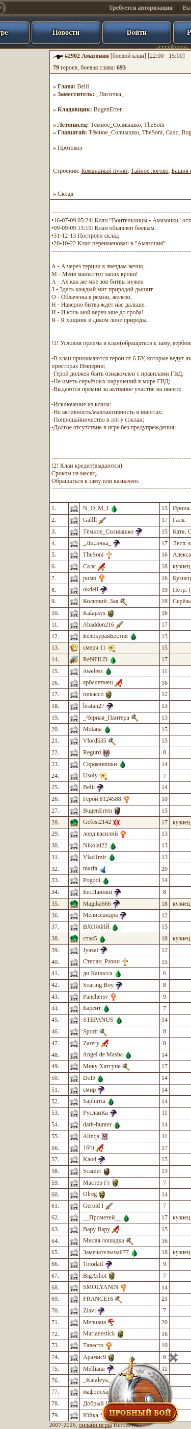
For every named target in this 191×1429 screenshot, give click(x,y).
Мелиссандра (100, 914)
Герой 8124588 (102, 798)
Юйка (90, 1415)
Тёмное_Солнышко (115, 124)
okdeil (90, 589)
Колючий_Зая (100, 601)
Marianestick (99, 1333)
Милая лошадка (103, 1240)
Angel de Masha (103, 1054)
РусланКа (95, 1112)
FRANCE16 (98, 1298)
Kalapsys (94, 612)
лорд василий (100, 833)
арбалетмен (98, 682)
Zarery (91, 1043)
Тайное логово (150, 170)
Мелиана (94, 1322)
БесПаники (97, 891)
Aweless (93, 671)
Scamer (92, 1170)
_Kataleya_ (97, 1380)
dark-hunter (97, 1124)
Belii (83, 86)
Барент (92, 1007)
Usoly (90, 775)
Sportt (90, 1031)
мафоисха (95, 1391)
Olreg (90, 1193)
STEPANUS (98, 1019)
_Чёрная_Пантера (106, 717)
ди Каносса (98, 973)
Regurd (92, 752)
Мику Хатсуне (102, 1066)
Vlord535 (94, 740)
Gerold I (93, 1205)
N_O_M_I (95, 508)
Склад (65, 193)
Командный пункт (104, 170)
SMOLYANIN (100, 1286)
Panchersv (95, 996)
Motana (92, 728)
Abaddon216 (98, 624)
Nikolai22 (95, 845)
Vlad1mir (94, 857)
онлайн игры (95, 1424)
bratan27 (93, 705)
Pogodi (91, 880)
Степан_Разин (101, 961)
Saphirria (94, 1100)
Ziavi (89, 1310)
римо (89, 578)
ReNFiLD (95, 659)
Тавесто (93, 1345)
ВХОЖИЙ (96, 926)
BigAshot (94, 1275)
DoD (89, 1077)
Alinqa (91, 1136)
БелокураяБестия (105, 635)
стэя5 (90, 938)
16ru (88, 1147)
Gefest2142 (97, 821)
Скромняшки (100, 764)
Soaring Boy (98, 984)
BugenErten (108, 109)
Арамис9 (94, 1357)
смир (89, 1089)
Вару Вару (96, 1229)
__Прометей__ (102, 1217)
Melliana (94, 1368)
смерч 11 (94, 647)
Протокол (70, 147)
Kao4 (89, 1159)
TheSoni (154, 124)
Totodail (93, 1263)
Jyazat (90, 950)
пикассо (93, 694)
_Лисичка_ (110, 94)
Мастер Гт (96, 1182)
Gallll (90, 519)
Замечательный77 (106, 1252)
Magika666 (97, 903)
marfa (90, 868)
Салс (172, 132)
